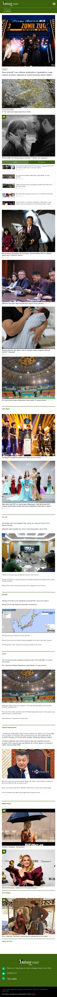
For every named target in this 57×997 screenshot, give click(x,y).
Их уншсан (41, 162)
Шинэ (15, 162)
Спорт (4, 654)
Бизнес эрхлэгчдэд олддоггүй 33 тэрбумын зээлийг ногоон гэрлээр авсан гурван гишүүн (26, 787)
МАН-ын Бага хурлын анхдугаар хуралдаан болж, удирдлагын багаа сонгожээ (23, 585)
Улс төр (4, 517)
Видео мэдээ (6, 803)
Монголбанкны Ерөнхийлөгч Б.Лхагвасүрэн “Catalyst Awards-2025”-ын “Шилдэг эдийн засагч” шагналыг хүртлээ (35, 166)
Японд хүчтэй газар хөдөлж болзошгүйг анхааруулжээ (25, 601)
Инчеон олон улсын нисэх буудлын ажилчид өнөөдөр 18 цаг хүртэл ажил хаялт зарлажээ (27, 640)
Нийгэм (5, 69)
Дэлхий (4, 594)
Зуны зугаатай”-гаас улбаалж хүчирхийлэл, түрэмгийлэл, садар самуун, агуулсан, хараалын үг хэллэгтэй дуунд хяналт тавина (33, 203)
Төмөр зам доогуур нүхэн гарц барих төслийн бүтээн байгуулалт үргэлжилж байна (34, 185)
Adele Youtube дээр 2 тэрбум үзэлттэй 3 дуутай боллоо (19, 888)
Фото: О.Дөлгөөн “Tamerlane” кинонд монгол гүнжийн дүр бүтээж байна (24, 936)
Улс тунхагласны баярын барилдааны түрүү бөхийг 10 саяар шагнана (32, 176)
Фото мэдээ (6, 893)
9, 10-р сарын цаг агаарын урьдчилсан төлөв (16, 112)
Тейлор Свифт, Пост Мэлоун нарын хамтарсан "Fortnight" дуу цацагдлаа (24, 158)
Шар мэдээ (6, 409)
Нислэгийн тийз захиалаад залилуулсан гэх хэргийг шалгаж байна (34, 194)
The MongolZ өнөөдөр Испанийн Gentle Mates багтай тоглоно (21, 457)
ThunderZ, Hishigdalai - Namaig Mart (13, 847)
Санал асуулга (7, 941)
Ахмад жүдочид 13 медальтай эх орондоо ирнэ (15, 718)
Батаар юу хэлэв (8, 109)
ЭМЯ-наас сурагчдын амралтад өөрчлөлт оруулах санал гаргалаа (22, 303)
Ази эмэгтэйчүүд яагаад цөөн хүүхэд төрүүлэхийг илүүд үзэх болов (21, 792)
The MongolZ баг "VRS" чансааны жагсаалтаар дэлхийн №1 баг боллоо (22, 644)
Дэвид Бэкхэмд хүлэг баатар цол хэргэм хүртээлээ (16, 635)
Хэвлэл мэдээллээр (9, 727)
